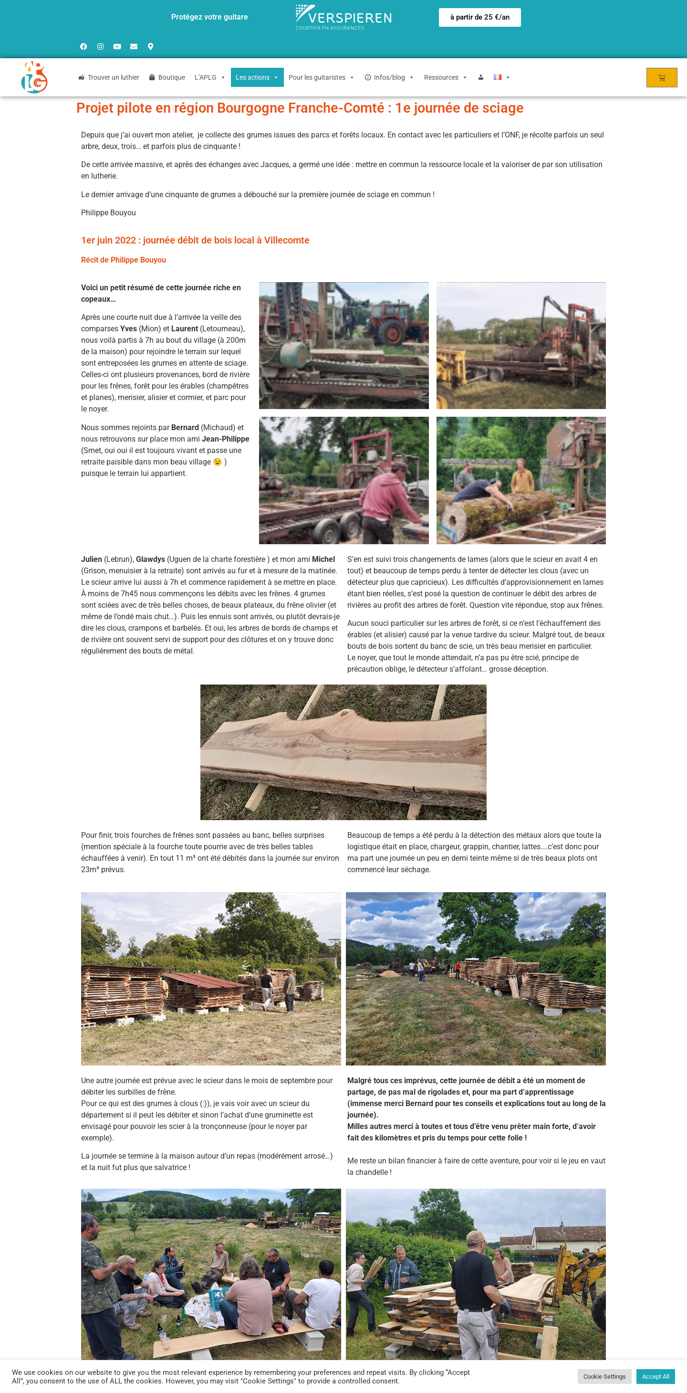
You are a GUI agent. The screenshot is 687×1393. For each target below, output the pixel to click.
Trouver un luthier (113, 77)
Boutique (171, 77)
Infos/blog (394, 77)
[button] (480, 17)
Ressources (446, 77)
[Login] (481, 77)
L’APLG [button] (210, 77)
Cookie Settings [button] (604, 1376)
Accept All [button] (655, 1376)
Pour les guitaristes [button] (322, 77)
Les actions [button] (257, 77)
